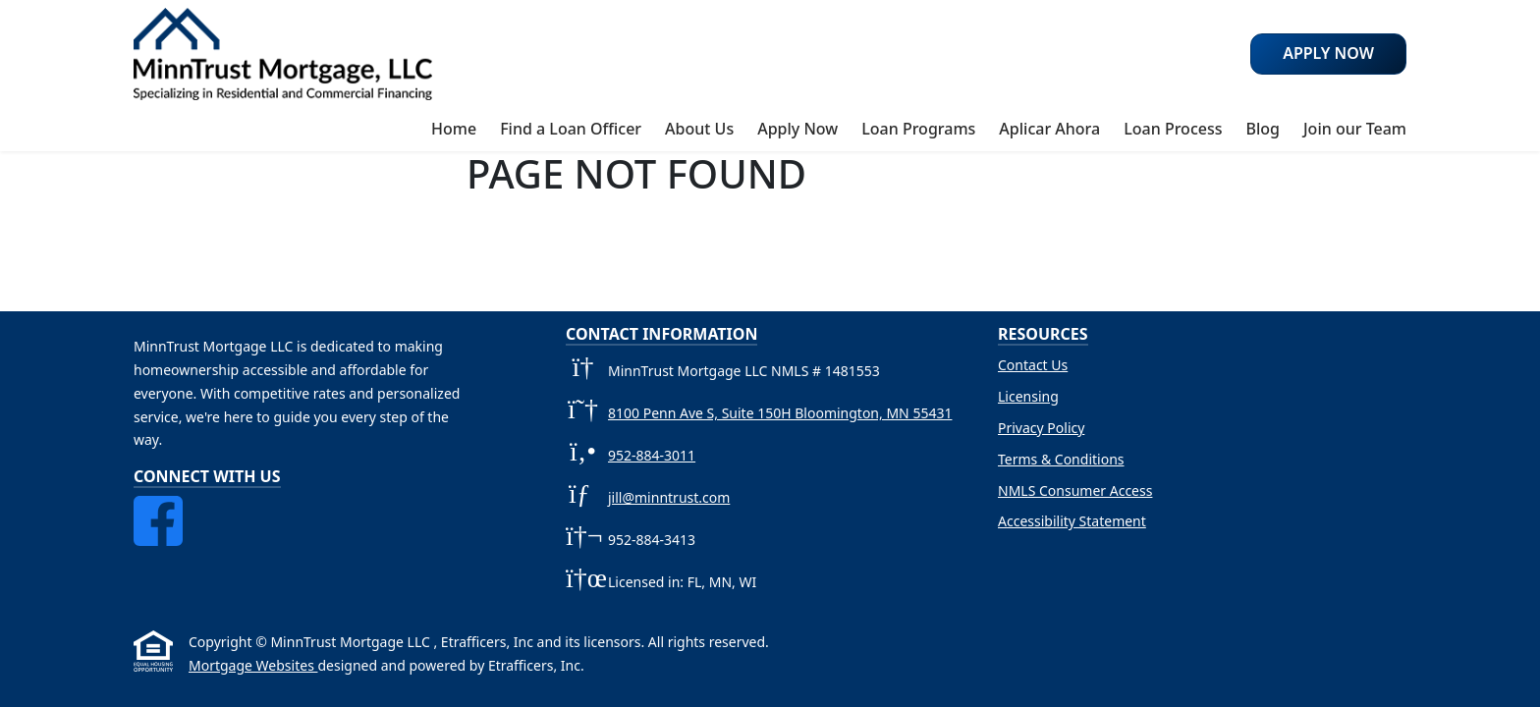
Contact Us (1033, 364)
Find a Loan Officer (570, 128)
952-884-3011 (651, 455)
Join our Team (1354, 128)
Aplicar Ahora (1049, 128)
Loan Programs (918, 128)
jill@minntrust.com (669, 497)
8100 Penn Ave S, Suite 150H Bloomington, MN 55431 (780, 413)
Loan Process (1173, 128)
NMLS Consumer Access (1075, 490)
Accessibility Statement (1072, 521)
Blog (1262, 128)
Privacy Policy (1041, 427)
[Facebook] (158, 507)
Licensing (1028, 396)
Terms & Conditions (1061, 459)
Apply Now (797, 128)
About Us (699, 128)
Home (453, 128)
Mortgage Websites (253, 665)
